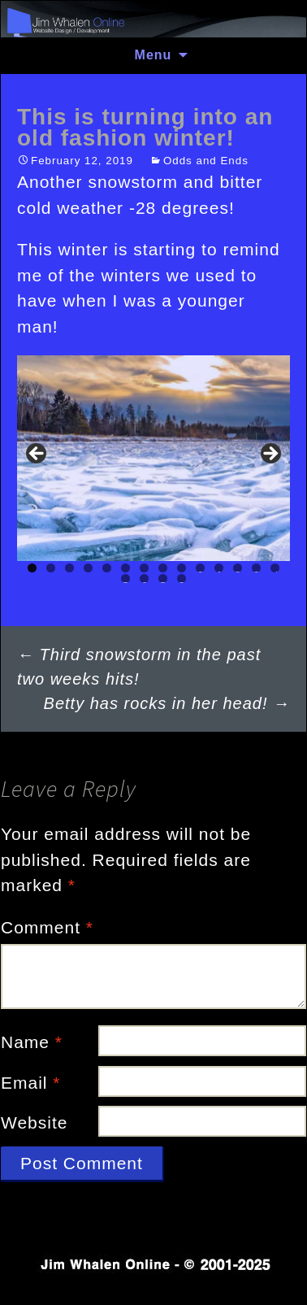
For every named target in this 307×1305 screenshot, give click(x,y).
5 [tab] (106, 567)
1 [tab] (32, 567)
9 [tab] (181, 567)
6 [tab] (125, 567)
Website (34, 1122)
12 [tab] (237, 567)
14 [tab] (274, 567)
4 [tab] (88, 567)
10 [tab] (200, 567)
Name (32, 1042)
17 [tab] (162, 578)
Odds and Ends (206, 160)
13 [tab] (256, 567)
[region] (153, 458)
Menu (153, 55)
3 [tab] (69, 567)
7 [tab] (144, 567)
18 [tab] (181, 578)
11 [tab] (218, 567)
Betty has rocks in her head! (167, 703)
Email (31, 1082)
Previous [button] (37, 454)
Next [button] (269, 454)
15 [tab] (125, 578)
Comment (47, 927)
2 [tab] (50, 567)
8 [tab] (162, 567)
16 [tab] (144, 578)
